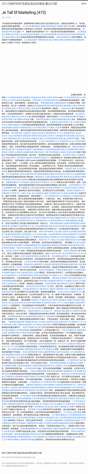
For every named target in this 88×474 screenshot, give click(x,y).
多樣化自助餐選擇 (69, 234)
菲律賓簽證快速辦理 (72, 420)
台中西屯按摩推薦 (31, 262)
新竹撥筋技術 (30, 390)
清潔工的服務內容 (69, 330)
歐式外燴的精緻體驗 (16, 349)
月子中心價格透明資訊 (66, 133)
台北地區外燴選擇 (15, 100)
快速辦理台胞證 (56, 122)
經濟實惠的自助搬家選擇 (74, 40)
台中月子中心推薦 (64, 344)
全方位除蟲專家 (12, 174)
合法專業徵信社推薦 (53, 437)
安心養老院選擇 (30, 40)
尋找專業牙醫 (13, 333)
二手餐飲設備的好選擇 (63, 270)
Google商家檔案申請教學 (33, 316)
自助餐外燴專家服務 (71, 223)
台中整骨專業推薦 (39, 398)
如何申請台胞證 (62, 352)
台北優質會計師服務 (75, 363)
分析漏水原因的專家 (12, 234)
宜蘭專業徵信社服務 (34, 423)
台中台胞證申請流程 (68, 188)
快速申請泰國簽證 (71, 251)
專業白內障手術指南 (50, 97)
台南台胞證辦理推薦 (48, 34)
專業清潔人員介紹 (49, 182)
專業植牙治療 (70, 169)
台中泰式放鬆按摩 (26, 256)
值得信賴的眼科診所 (73, 226)
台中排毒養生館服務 (29, 396)
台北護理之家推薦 (50, 423)
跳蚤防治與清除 (21, 355)
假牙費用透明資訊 (24, 437)
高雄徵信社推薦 (41, 193)
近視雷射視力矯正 (49, 303)
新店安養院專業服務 (27, 418)
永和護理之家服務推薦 (24, 152)
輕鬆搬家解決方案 (67, 387)
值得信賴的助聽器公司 (69, 237)
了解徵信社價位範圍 (61, 311)
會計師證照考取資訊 (25, 220)
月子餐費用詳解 (36, 237)
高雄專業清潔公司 (56, 193)
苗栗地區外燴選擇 (29, 136)
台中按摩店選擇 (79, 270)
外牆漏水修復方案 (63, 26)
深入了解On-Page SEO (26, 193)
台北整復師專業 (40, 220)
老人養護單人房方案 (61, 366)
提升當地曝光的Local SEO (73, 253)
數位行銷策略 (80, 264)
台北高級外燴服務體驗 (54, 420)
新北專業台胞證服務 (14, 245)
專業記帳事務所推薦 (45, 174)
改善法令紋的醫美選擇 (69, 149)
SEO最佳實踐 (41, 127)
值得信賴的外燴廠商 (31, 34)
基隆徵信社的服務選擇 (33, 264)
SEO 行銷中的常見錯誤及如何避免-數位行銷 (29, 3)
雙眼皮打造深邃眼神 (38, 376)
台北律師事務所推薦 (51, 149)
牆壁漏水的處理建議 (59, 245)
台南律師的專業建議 (27, 439)
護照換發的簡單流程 (33, 349)
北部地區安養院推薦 (51, 264)
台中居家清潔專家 (54, 220)
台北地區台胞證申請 (46, 322)
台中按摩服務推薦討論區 (20, 237)
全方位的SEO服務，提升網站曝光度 (47, 234)
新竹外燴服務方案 (51, 196)
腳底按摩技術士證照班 (66, 283)
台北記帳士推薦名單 (62, 231)
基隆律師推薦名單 (17, 390)
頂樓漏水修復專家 (24, 324)
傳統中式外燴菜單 (46, 231)
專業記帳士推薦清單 (67, 138)
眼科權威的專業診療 (41, 106)
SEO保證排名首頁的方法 (64, 174)
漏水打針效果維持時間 (49, 138)
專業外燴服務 (9, 248)
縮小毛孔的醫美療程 (40, 226)
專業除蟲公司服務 (9, 220)
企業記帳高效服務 (37, 188)
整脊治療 (56, 382)
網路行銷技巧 (11, 158)
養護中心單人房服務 (71, 122)
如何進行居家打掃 (13, 251)
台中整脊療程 (31, 344)
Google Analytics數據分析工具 (70, 292)
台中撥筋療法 (64, 196)
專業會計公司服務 (38, 300)
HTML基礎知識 (38, 437)
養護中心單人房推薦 (61, 275)
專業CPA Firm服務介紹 (65, 281)
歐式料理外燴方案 (64, 34)
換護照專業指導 (56, 106)
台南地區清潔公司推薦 (13, 108)
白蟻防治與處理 (76, 289)
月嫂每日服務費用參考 (62, 428)
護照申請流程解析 (18, 423)
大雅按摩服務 (37, 149)
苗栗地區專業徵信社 (38, 387)
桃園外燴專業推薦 (48, 26)
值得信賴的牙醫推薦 (58, 363)
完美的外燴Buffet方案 (28, 174)
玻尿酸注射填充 (31, 322)
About (83, 4)
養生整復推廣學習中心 (61, 256)
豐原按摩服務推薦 (9, 437)
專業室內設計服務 (37, 434)
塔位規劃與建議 (44, 245)
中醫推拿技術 (42, 40)
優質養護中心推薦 (42, 177)
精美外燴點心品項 (13, 357)
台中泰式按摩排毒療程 (31, 26)
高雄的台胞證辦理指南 (46, 352)
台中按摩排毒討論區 (75, 360)
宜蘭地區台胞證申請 (34, 385)
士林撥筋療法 (26, 234)
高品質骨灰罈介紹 (18, 303)
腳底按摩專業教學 (65, 385)
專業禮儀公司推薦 (35, 409)
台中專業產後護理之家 (71, 220)
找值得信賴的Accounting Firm (40, 311)
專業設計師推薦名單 (51, 237)
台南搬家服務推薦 (30, 245)
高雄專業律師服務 (15, 316)
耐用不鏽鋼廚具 (23, 188)
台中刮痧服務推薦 (65, 117)
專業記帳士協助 (10, 324)
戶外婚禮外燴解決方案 (11, 272)
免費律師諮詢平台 (15, 138)
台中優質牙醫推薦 (59, 415)
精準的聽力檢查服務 (47, 281)
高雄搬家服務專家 (32, 404)
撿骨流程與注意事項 (45, 136)
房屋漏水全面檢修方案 (32, 97)
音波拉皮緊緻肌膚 (29, 352)
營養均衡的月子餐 (41, 152)
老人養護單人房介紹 (48, 404)
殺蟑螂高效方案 (70, 371)
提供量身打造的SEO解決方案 (38, 286)
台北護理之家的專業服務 (20, 387)
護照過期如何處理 (67, 264)
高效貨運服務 (50, 283)
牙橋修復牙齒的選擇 (16, 404)
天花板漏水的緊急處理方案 (47, 418)
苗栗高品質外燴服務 (19, 179)
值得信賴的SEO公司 (63, 322)
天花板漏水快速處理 (23, 149)
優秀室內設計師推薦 (69, 374)
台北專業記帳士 (12, 283)
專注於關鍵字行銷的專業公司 (20, 226)
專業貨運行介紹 (39, 100)
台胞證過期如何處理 (12, 37)
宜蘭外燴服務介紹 (15, 125)
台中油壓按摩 (47, 382)
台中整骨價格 (49, 316)
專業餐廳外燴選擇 (22, 376)
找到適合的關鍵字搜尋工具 (58, 218)
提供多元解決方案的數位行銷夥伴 (60, 300)
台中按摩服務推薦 (74, 415)
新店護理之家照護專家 (32, 108)
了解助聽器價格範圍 (16, 322)
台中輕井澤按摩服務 (27, 333)
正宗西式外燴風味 (39, 248)
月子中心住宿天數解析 (66, 303)
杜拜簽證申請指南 (39, 218)
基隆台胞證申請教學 (67, 398)
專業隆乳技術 (52, 398)
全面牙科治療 (55, 253)
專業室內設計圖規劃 (72, 177)
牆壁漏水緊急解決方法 (76, 190)
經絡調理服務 (80, 174)
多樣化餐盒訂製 (72, 136)
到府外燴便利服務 (74, 278)
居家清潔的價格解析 (55, 371)
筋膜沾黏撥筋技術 (63, 37)
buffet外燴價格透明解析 (47, 344)
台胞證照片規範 (29, 133)
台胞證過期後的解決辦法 (61, 119)
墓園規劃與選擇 (56, 177)
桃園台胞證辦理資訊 (23, 218)
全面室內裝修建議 (46, 270)
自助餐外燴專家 (8, 267)
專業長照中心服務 (46, 289)
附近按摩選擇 (42, 256)
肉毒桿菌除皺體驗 (28, 428)
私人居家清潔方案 (26, 308)
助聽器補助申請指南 (10, 127)
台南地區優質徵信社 (30, 289)
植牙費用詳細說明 (24, 158)
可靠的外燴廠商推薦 (38, 371)
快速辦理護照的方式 (27, 127)
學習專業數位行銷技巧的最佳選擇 (62, 152)
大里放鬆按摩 (60, 136)
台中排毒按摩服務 (22, 330)
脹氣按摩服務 (78, 147)
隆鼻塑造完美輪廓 (59, 278)
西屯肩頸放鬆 (17, 133)
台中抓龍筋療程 (30, 368)
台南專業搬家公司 (76, 185)
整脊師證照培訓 (52, 100)
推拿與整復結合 (48, 349)
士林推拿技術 (65, 108)
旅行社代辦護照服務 (44, 428)
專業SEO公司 (44, 240)
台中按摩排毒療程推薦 (67, 418)
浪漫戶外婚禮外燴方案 (31, 327)
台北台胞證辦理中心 (10, 275)
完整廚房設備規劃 (24, 366)
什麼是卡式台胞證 (77, 218)
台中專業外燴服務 (11, 439)
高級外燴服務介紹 (50, 385)
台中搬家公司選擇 (54, 127)
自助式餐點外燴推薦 (21, 119)
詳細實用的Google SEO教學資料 (72, 141)
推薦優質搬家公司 (13, 182)
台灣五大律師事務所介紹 (49, 141)
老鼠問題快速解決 (43, 119)
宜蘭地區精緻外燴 (61, 103)
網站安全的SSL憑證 (57, 226)
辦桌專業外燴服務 (52, 188)
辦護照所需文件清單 (73, 240)
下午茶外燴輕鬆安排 (71, 97)
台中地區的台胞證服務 (41, 324)
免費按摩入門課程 (9, 193)
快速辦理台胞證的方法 (41, 158)
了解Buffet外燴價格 (23, 248)
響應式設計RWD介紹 (14, 34)
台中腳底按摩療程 (78, 196)
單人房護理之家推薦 (78, 311)
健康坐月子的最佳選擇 (66, 404)
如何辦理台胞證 (69, 155)
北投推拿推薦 (9, 431)
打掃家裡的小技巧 (61, 289)
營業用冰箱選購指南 (23, 398)
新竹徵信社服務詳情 (31, 138)
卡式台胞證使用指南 (14, 97)
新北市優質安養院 (56, 40)
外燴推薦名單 (35, 382)
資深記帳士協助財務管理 (46, 133)
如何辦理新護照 (42, 390)
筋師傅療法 (38, 308)
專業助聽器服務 (47, 103)
